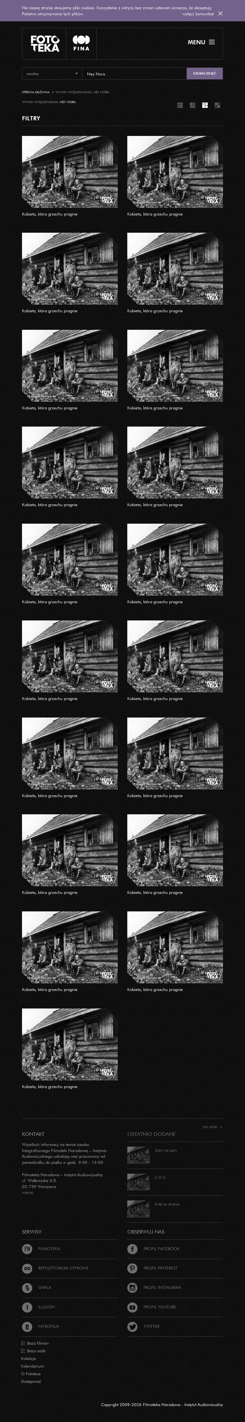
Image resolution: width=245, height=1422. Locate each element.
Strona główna (35, 92)
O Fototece (31, 1373)
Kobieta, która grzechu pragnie (50, 213)
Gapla (36, 1287)
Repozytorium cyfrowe (55, 1267)
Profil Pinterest (152, 1267)
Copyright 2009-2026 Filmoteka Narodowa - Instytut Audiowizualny (162, 1404)
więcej (27, 1192)
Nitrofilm (40, 1326)
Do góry (212, 1127)
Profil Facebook (153, 1248)
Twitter (143, 1326)
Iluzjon (38, 1306)
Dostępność (31, 1381)
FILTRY (31, 118)
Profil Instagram (154, 1287)
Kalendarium (32, 1366)
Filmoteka (41, 1248)
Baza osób (33, 1351)
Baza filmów (35, 1343)
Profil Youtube (151, 1306)
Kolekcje (28, 1358)
